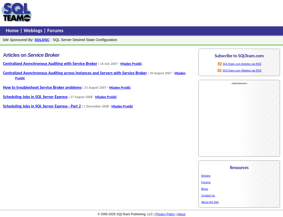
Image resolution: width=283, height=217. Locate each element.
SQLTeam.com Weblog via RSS (242, 70)
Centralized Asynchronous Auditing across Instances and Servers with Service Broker (75, 72)
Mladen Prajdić (131, 64)
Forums (55, 30)
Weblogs (34, 30)
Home (13, 30)
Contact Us (208, 195)
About (181, 214)
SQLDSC (42, 40)
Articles (205, 175)
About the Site (210, 202)
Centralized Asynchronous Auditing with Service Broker (50, 63)
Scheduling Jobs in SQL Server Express (35, 96)
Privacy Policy (165, 214)
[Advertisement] (130, 12)
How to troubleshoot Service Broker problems (42, 87)
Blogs (204, 188)
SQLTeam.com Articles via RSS (242, 63)
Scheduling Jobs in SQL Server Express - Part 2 (42, 106)
